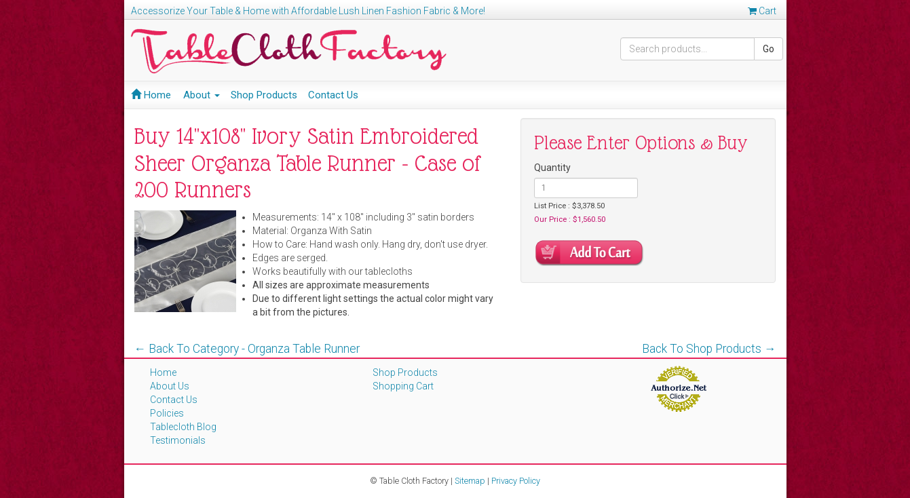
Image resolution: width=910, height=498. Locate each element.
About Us (169, 386)
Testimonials (178, 440)
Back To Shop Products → (709, 349)
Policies (167, 413)
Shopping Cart (403, 386)
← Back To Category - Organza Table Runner (247, 349)
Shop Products (264, 95)
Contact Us (333, 95)
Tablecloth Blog (183, 426)
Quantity (552, 167)
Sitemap (470, 481)
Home (151, 95)
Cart (762, 10)
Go (768, 48)
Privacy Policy (515, 481)
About (201, 95)
